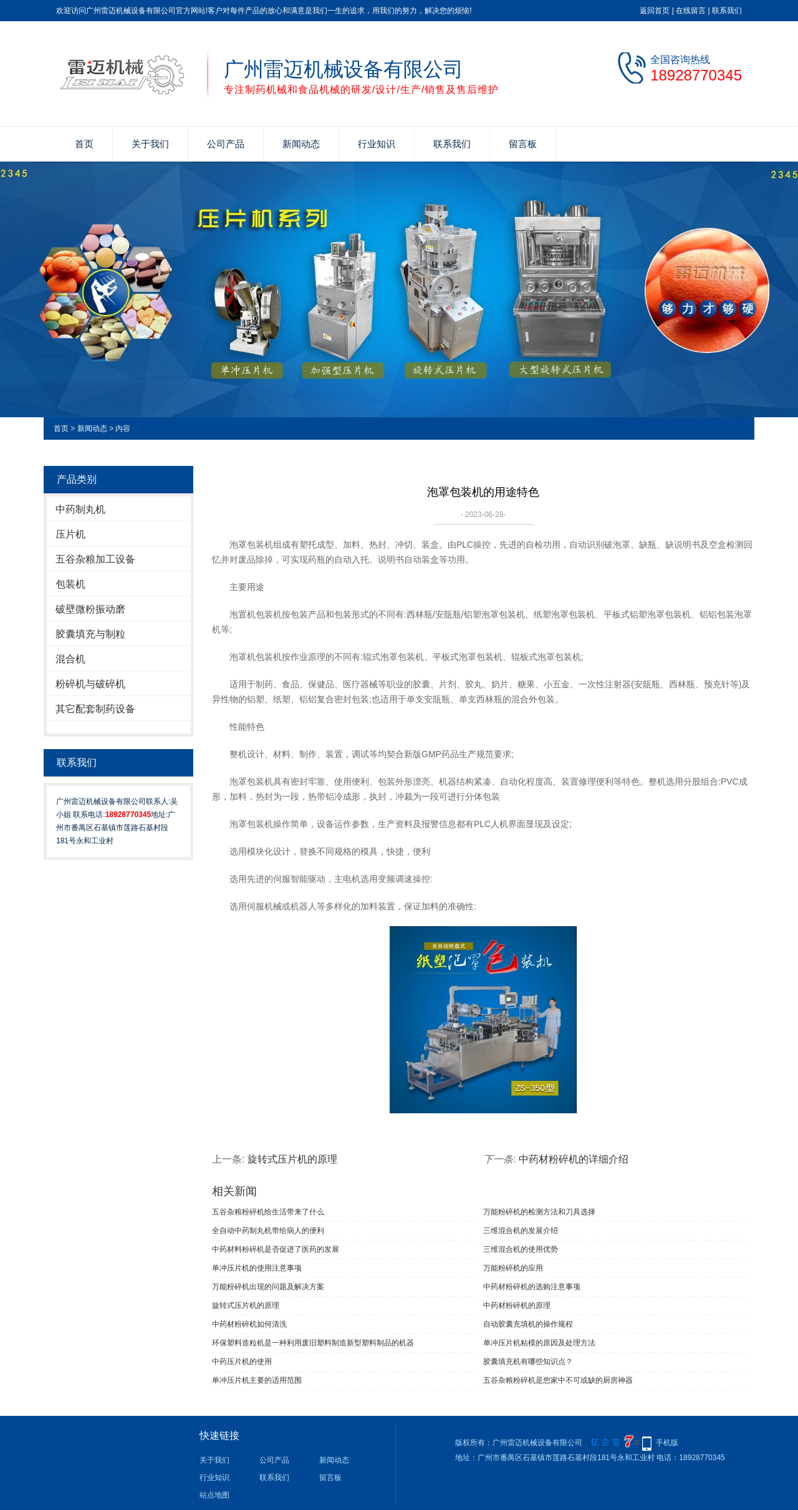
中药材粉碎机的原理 (516, 1305)
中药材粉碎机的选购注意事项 (531, 1286)
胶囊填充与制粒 (90, 634)
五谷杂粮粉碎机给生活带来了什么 (268, 1212)
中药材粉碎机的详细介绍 (573, 1159)
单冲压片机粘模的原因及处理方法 (539, 1342)
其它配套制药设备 (95, 709)
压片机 (70, 534)
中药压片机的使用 (242, 1361)
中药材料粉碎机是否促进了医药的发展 (275, 1249)
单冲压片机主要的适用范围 (257, 1380)
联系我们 (727, 10)
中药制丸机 (80, 509)
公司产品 (225, 143)
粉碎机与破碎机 (90, 684)
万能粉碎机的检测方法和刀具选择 (539, 1212)
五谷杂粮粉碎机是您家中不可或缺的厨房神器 (558, 1380)
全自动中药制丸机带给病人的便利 (268, 1230)
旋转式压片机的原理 (292, 1159)
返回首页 (655, 10)
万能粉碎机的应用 (513, 1268)
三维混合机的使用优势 (520, 1249)
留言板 (523, 143)
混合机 (70, 659)
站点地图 (214, 1495)
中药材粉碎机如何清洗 (249, 1324)
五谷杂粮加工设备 (95, 559)
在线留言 (691, 10)
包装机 (70, 584)
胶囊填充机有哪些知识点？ (528, 1361)
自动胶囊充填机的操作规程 (528, 1324)
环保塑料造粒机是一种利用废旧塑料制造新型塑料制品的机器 (313, 1342)
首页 (84, 143)
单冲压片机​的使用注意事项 (257, 1268)
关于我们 (150, 143)
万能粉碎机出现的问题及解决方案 (268, 1286)
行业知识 (376, 143)
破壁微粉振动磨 (90, 609)
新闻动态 (301, 143)
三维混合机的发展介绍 (520, 1230)
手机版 (667, 1442)
